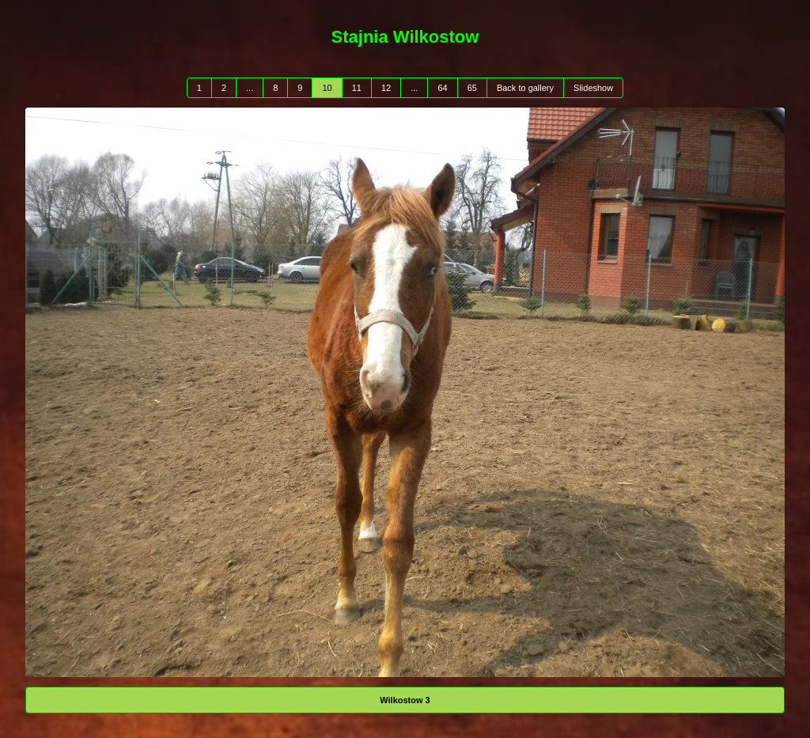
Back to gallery (525, 88)
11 (356, 88)
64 (442, 88)
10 (326, 88)
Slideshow (593, 88)
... (249, 88)
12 (386, 88)
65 (472, 88)
